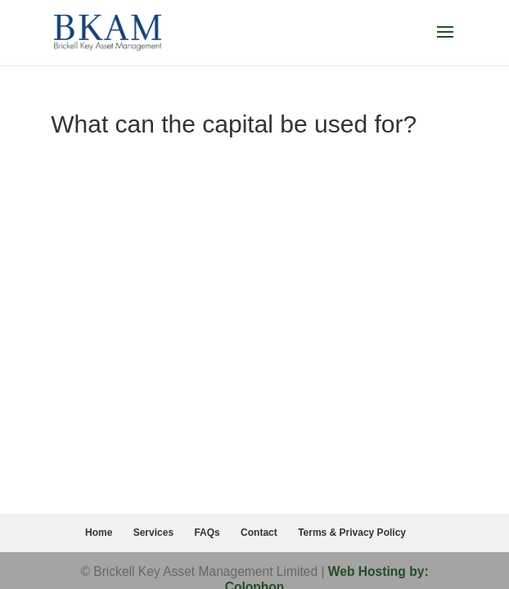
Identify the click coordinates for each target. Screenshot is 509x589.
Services (153, 532)
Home (98, 532)
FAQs (206, 532)
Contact (259, 532)
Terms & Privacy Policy (352, 532)
